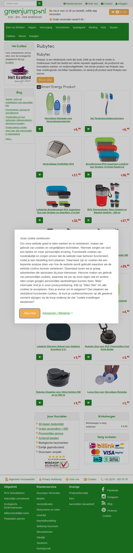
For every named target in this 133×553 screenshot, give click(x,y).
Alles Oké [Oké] (30, 313)
